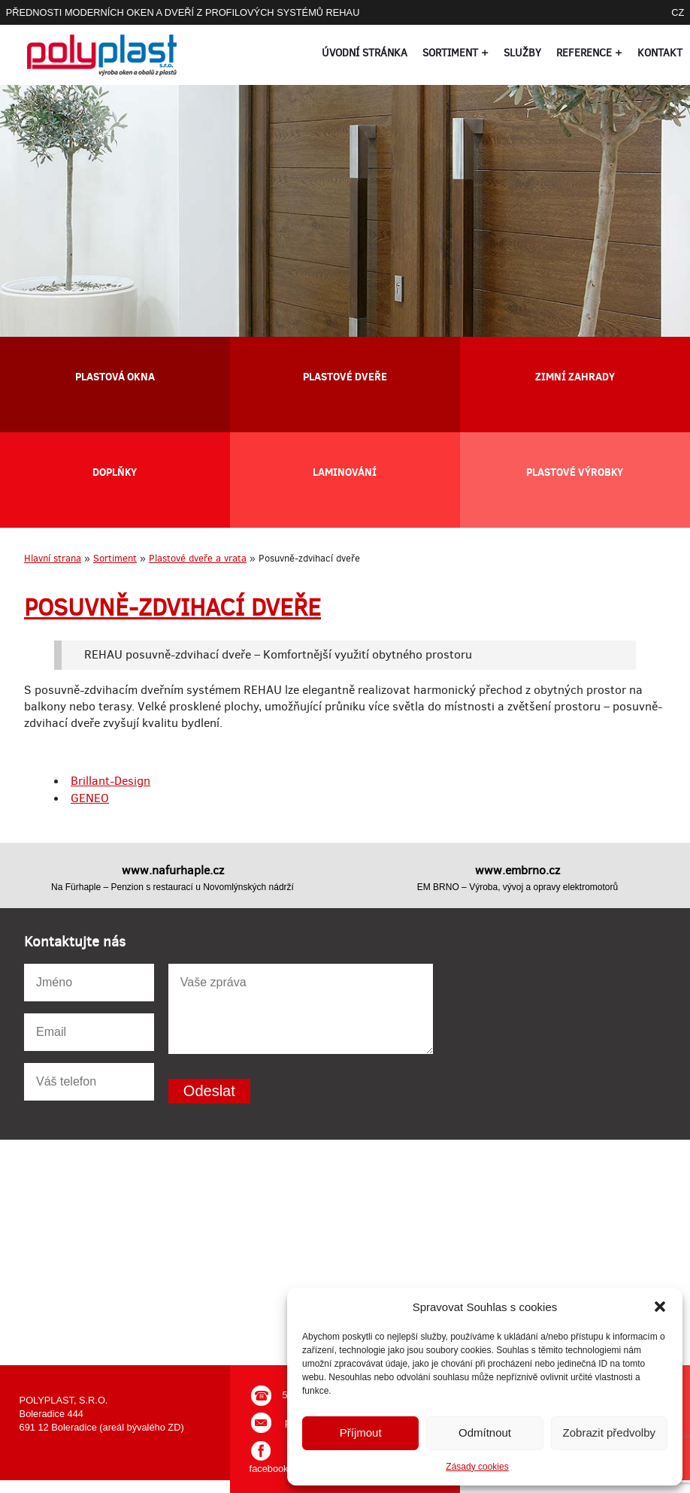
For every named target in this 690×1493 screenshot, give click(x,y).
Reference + (589, 53)
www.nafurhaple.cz (173, 870)
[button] (659, 1306)
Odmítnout (484, 1432)
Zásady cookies (477, 1466)
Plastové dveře (345, 376)
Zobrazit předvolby (609, 1432)
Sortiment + (455, 53)
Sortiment (115, 558)
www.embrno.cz (517, 870)
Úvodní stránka (364, 53)
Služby (522, 53)
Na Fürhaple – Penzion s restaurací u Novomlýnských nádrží (172, 887)
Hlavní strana (52, 558)
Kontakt (659, 53)
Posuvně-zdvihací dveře (172, 607)
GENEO (90, 798)
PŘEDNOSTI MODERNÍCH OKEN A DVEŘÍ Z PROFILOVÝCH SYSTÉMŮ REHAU (183, 12)
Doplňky (114, 472)
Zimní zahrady (575, 376)
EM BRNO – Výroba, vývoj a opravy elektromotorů (517, 887)
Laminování (345, 472)
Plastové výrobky (574, 472)
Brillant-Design (110, 781)
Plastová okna (115, 376)
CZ (677, 12)
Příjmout (361, 1432)
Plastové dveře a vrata (198, 558)
